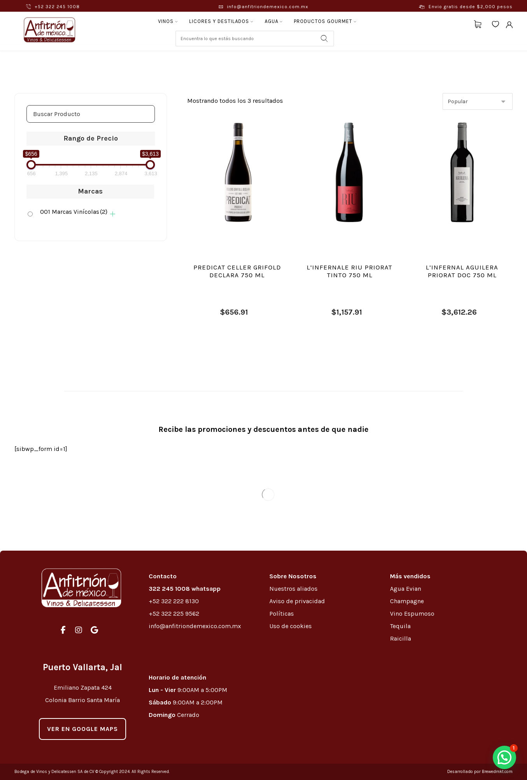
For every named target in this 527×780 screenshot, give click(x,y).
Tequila (400, 626)
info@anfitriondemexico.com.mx (195, 626)
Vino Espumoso (412, 613)
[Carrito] (477, 23)
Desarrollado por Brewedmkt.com (480, 771)
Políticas (281, 613)
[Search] (324, 38)
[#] (63, 630)
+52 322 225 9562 (174, 613)
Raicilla (400, 638)
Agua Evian (405, 588)
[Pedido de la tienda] (478, 101)
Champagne (407, 601)
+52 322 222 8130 (174, 601)
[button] (504, 757)
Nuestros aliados (294, 588)
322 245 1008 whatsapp (185, 588)
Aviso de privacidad (297, 601)
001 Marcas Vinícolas (73, 211)
